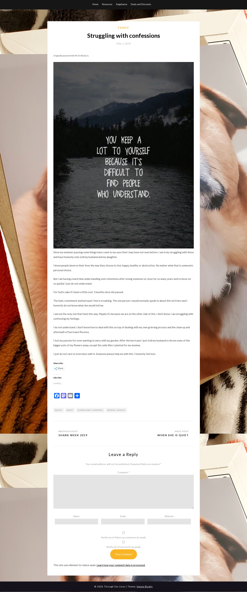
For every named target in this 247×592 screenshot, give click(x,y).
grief (70, 410)
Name (76, 516)
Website (169, 516)
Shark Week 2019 (72, 435)
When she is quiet (173, 435)
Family (123, 27)
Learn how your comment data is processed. (121, 565)
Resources (107, 4)
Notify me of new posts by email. (123, 547)
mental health (116, 410)
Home (95, 4)
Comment (123, 472)
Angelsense (121, 4)
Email (122, 516)
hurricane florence (90, 410)
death (58, 410)
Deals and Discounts (141, 4)
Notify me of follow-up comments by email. (123, 537)
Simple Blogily (145, 586)
